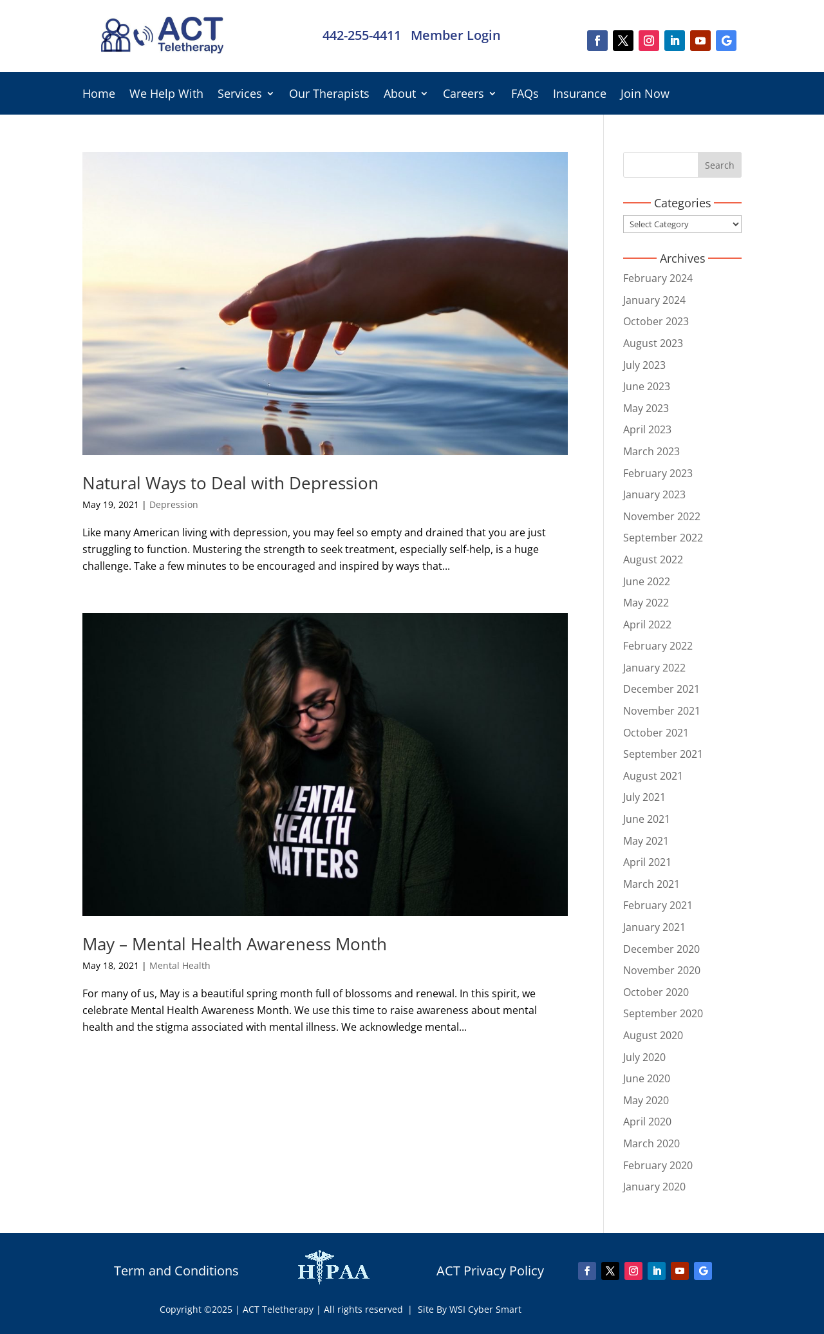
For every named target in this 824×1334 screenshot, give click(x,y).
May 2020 (646, 1100)
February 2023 (658, 473)
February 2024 (658, 278)
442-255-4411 (362, 35)
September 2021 (663, 754)
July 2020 (644, 1057)
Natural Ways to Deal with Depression (230, 482)
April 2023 (647, 429)
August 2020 (653, 1035)
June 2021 (646, 819)
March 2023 (651, 451)
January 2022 (654, 668)
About (400, 95)
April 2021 (647, 862)
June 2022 (646, 581)
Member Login (456, 35)
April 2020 (647, 1121)
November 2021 (661, 711)
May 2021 (646, 841)
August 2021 (653, 776)
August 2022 (653, 559)
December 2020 (661, 949)
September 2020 (663, 1013)
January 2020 (654, 1186)
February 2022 (658, 646)
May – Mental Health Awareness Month (234, 943)
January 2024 (654, 300)
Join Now (645, 95)
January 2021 (654, 927)
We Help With (166, 95)
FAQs (525, 95)
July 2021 (644, 797)
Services (240, 95)
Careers (463, 95)
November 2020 (661, 970)
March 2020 (651, 1143)
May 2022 (646, 603)
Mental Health (180, 965)
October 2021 (656, 733)
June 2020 (646, 1078)
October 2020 (656, 992)
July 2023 (644, 365)
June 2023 (646, 386)
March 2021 (651, 884)
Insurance (579, 95)
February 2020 (658, 1165)
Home (98, 95)
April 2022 (647, 624)
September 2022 (663, 538)
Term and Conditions (176, 1270)
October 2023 (656, 321)
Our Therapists (329, 95)
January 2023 (654, 494)
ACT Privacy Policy (490, 1270)
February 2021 (658, 905)
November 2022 (661, 516)
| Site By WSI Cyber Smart (464, 1309)
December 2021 (661, 689)
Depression (173, 504)
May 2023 (646, 408)
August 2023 (653, 343)
